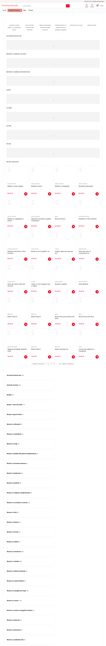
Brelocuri (10, 324)
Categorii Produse (14, 10)
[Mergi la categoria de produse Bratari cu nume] (89, 437)
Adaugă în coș (26, 196)
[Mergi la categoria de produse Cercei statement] (65, 507)
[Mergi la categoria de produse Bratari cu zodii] (41, 467)
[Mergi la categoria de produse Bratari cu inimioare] (65, 427)
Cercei (80, 358)
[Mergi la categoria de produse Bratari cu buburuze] (65, 407)
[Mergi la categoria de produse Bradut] (65, 387)
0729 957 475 (75, 621)
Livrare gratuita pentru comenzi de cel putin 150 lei (52, 627)
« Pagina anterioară (38, 375)
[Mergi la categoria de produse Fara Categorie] (41, 547)
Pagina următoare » (68, 375)
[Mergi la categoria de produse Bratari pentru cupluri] (65, 487)
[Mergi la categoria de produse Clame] (41, 517)
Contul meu (7, 617)
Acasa (4, 10)
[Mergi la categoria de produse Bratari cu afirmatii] (41, 397)
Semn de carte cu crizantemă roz (85, 258)
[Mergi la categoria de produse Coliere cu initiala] (89, 517)
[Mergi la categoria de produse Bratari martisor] (41, 477)
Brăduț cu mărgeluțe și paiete (15, 223)
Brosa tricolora (60, 223)
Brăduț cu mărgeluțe (62, 188)
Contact (30, 10)
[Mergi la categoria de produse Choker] (89, 507)
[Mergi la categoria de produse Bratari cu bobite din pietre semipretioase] (17, 407)
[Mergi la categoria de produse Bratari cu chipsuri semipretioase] (17, 417)
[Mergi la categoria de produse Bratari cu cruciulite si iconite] (41, 417)
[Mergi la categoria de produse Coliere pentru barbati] (65, 527)
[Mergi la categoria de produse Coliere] (65, 517)
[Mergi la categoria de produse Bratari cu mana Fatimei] (41, 437)
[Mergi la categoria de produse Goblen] (17, 557)
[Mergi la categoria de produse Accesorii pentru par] (17, 387)
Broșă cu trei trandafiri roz (40, 257)
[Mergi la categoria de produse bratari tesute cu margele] (41, 497)
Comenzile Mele (8, 622)
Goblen (57, 254)
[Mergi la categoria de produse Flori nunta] (65, 547)
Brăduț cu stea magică (15, 188)
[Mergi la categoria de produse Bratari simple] (17, 497)
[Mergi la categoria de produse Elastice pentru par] (17, 547)
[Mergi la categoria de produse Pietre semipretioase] (89, 577)
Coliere (33, 289)
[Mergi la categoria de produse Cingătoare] (17, 517)
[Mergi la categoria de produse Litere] (89, 557)
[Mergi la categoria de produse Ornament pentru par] (17, 577)
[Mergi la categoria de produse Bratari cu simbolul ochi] (89, 447)
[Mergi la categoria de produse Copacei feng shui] (17, 537)
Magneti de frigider (12, 358)
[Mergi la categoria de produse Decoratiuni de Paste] (41, 537)
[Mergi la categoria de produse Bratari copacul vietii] (17, 397)
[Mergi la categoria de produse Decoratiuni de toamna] (65, 537)
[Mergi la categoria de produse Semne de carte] (41, 587)
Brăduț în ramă (36, 188)
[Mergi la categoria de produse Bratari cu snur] (65, 457)
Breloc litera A (12, 326)
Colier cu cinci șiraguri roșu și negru (40, 293)
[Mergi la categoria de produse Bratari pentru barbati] (89, 477)
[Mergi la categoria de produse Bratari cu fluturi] (89, 417)
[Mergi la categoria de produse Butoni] (17, 507)
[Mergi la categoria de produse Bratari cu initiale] (89, 427)
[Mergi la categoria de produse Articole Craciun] (41, 387)
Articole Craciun (12, 185)
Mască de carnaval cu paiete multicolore (41, 223)
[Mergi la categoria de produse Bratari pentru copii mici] (41, 487)
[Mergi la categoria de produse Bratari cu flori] (65, 417)
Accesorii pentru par (84, 220)
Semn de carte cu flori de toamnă (16, 293)
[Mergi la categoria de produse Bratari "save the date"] (89, 387)
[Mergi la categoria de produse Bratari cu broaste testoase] (41, 407)
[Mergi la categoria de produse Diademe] (89, 537)
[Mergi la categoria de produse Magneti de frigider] (17, 567)
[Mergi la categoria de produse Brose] (89, 497)
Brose (56, 220)
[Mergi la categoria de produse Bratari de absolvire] (89, 467)
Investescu (15, 636)
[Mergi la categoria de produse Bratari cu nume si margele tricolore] (17, 447)
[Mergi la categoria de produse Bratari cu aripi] (89, 397)
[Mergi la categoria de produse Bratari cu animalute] (65, 397)
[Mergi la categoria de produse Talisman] (41, 597)
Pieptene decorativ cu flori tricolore (17, 258)
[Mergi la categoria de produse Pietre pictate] (65, 577)
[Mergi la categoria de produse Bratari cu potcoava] (65, 447)
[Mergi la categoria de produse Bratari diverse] (17, 477)
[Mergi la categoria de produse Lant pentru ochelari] (65, 557)
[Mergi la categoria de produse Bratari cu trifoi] (17, 467)
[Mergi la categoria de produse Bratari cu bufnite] (89, 407)
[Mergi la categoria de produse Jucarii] (41, 557)
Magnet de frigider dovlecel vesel (17, 362)
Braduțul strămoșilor (86, 188)
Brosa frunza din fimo (86, 326)
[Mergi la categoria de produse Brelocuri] (65, 497)
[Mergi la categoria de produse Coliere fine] (17, 527)
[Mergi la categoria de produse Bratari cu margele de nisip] (65, 437)
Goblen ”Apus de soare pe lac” (64, 258)
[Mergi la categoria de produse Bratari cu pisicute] (41, 447)
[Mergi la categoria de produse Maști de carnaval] (89, 567)
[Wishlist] (92, 5)
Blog (24, 10)
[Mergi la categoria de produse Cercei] (41, 507)
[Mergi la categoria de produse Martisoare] (41, 567)
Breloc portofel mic (61, 361)
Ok (1, 643)
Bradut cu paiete (61, 292)
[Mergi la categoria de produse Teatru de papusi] (65, 597)
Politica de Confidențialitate (10, 643)
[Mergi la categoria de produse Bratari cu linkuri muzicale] (17, 437)
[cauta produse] (68, 5)
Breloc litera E (36, 326)
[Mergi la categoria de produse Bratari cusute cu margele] (65, 467)
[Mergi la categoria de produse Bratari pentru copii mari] (17, 487)
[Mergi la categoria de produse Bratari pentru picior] (89, 487)
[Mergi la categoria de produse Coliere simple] (89, 527)
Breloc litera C (36, 361)
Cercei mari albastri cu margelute (86, 362)
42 (59, 375)
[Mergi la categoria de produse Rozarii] (17, 587)
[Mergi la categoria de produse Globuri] (89, 547)
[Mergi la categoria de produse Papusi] (41, 577)
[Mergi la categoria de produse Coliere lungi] (41, 527)
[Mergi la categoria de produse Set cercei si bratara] (65, 587)
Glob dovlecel (83, 292)
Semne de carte (82, 254)
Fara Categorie (35, 254)
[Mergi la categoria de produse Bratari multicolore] (65, 477)
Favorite (6, 619)
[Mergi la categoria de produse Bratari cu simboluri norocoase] (41, 457)
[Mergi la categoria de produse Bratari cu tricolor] (89, 457)
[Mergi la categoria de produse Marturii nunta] (65, 567)
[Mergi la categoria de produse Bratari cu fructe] (17, 427)
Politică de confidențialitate (46, 622)
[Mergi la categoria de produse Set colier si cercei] (89, 587)
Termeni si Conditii (44, 619)
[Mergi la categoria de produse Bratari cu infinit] (41, 427)
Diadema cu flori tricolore (88, 223)
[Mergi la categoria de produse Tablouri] (17, 597)
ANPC (40, 625)
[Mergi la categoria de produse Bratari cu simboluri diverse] (17, 457)
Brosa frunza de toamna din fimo (64, 327)
